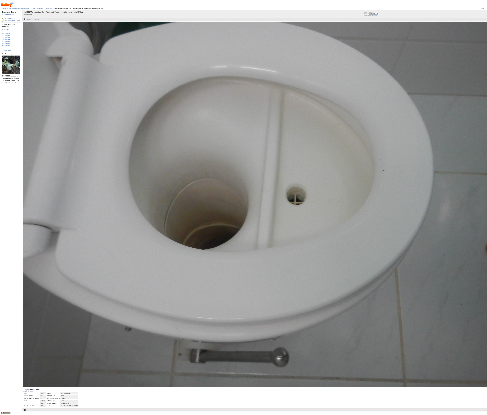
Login (483, 8)
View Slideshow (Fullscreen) (13, 20)
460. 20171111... (6, 50)
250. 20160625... (6, 41)
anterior (37, 19)
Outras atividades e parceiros (41, 8)
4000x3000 (374, 15)
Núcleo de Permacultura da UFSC (19, 8)
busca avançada (9, 14)
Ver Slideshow (9, 18)
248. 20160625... (6, 37)
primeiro (29, 19)
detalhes (30, 391)
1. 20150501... (6, 29)
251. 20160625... (6, 44)
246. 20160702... (6, 33)
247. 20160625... (6, 35)
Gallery (4, 8)
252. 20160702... (6, 46)
